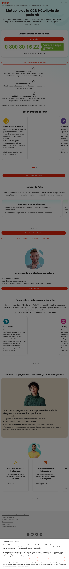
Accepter (61, 559)
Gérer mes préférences (46, 559)
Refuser (31, 559)
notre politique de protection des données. (18, 566)
